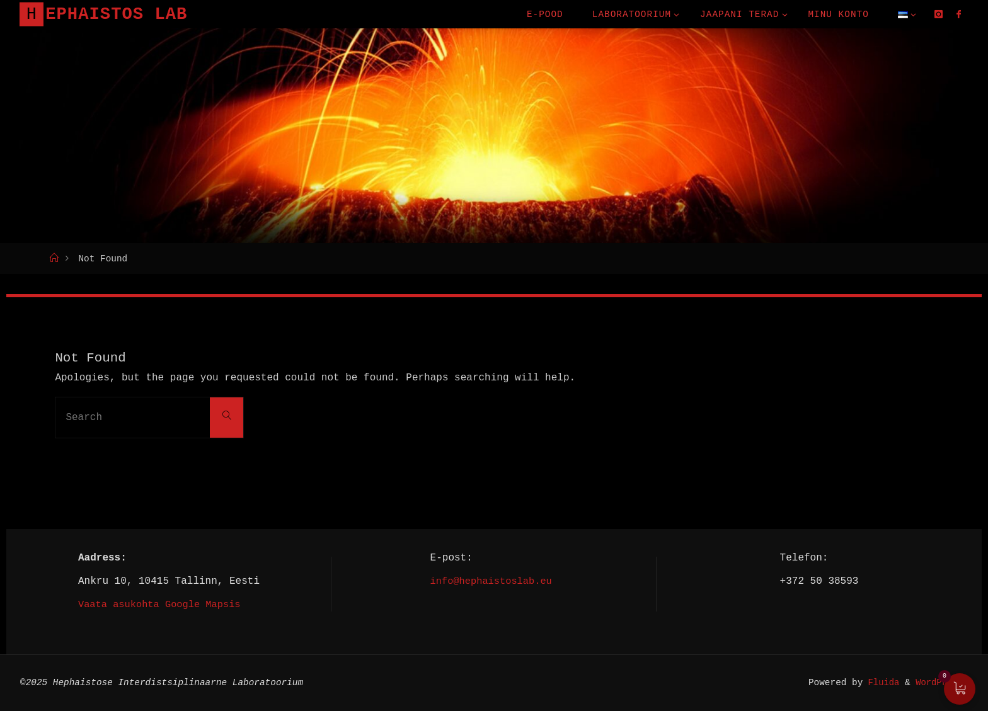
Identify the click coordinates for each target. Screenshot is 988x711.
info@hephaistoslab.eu (490, 581)
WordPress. (941, 682)
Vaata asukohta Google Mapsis (163, 604)
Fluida (878, 682)
